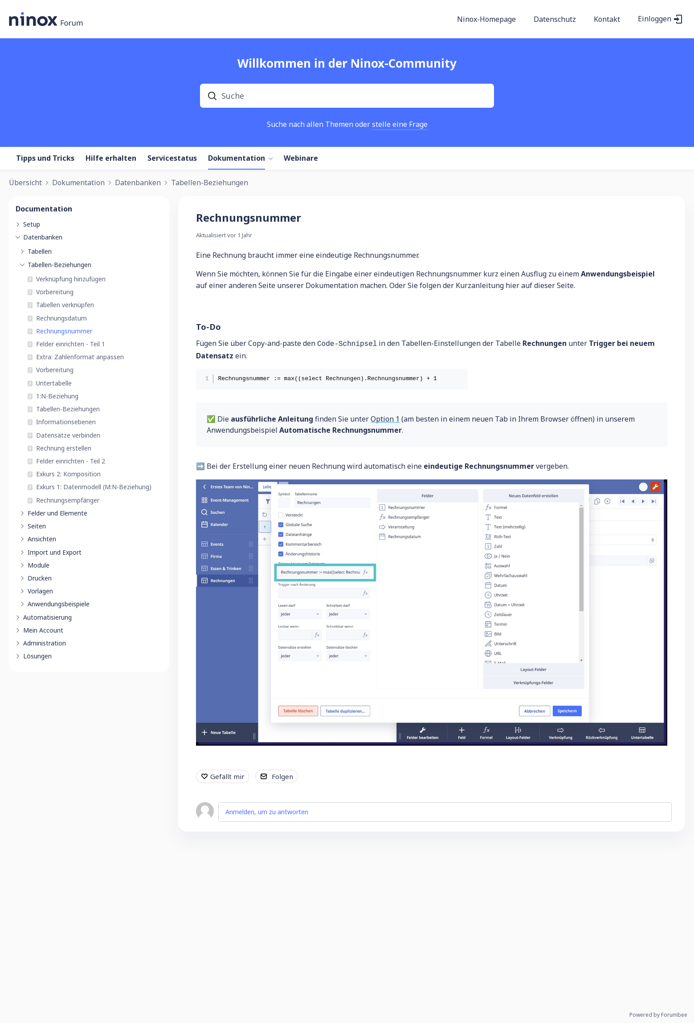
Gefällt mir (227, 776)
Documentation (44, 209)
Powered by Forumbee (658, 1015)
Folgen (282, 776)
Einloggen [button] (654, 19)
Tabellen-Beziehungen (209, 183)
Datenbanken (138, 183)
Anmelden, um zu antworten (266, 812)
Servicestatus (172, 158)
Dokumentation (236, 158)
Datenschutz (555, 19)
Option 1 (385, 419)
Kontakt (607, 19)
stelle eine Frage (400, 124)
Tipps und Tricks (45, 158)
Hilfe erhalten (111, 158)
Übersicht (25, 183)
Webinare (301, 158)
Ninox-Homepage (486, 19)
